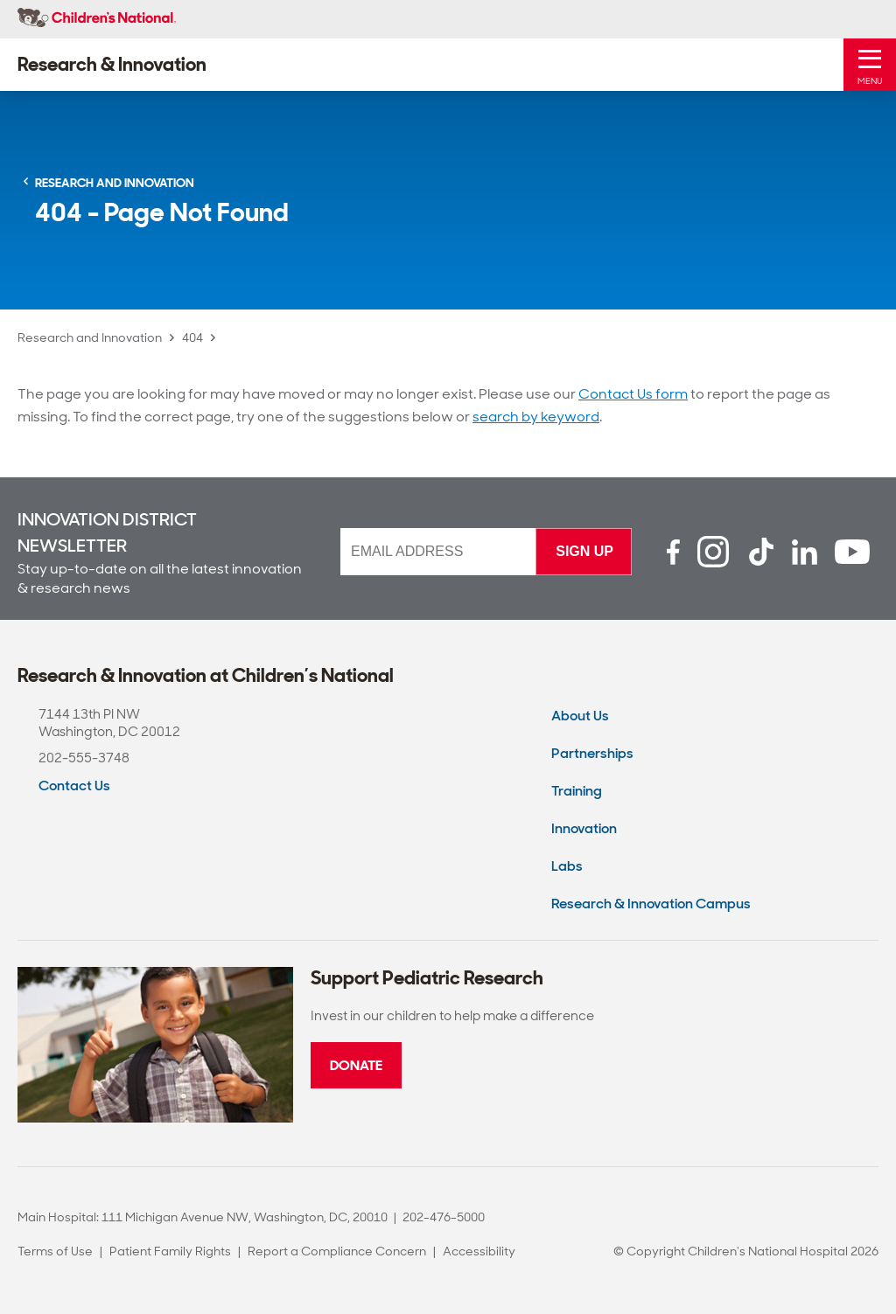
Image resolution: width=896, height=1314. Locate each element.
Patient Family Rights (170, 1251)
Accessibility (479, 1251)
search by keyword (535, 416)
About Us (580, 715)
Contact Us (74, 785)
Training (576, 791)
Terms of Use (55, 1251)
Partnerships (592, 753)
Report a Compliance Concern (337, 1251)
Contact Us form (633, 394)
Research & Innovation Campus (651, 903)
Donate (356, 1065)
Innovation (584, 828)
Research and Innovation (90, 337)
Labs (567, 866)
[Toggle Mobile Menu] (870, 64)
